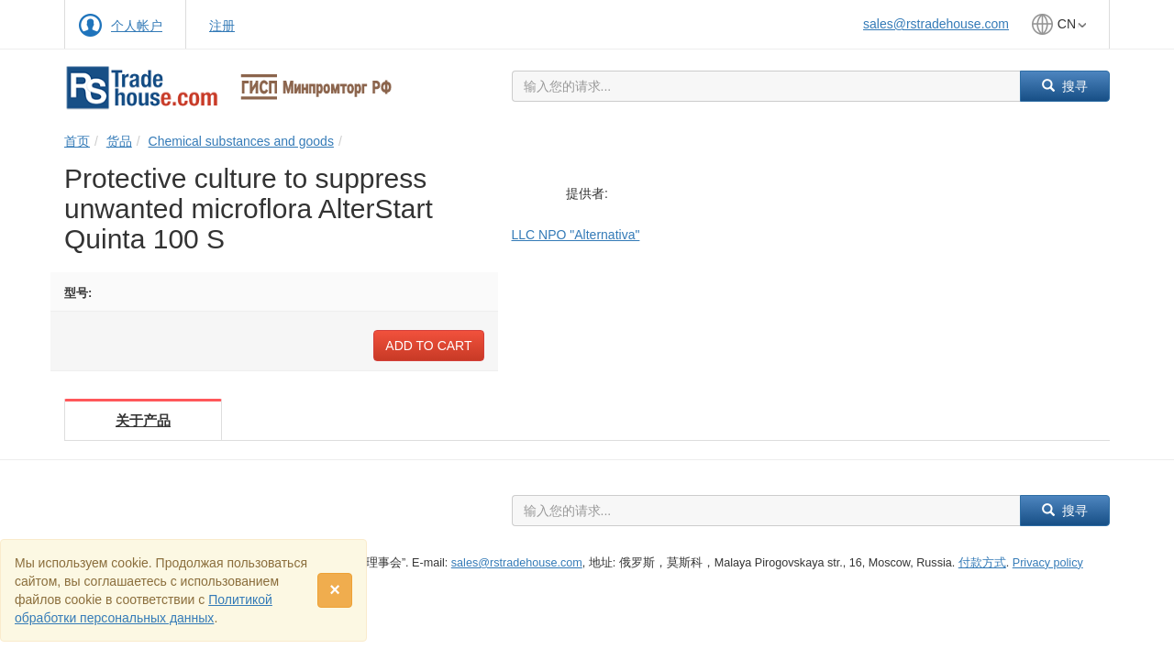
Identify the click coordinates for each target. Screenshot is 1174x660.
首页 (77, 141)
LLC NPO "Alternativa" (576, 234)
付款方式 (982, 562)
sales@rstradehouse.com (936, 23)
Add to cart (428, 345)
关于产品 (143, 420)
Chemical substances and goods (241, 141)
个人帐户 (136, 25)
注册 (222, 25)
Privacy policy (1048, 562)
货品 (119, 141)
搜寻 (1065, 86)
